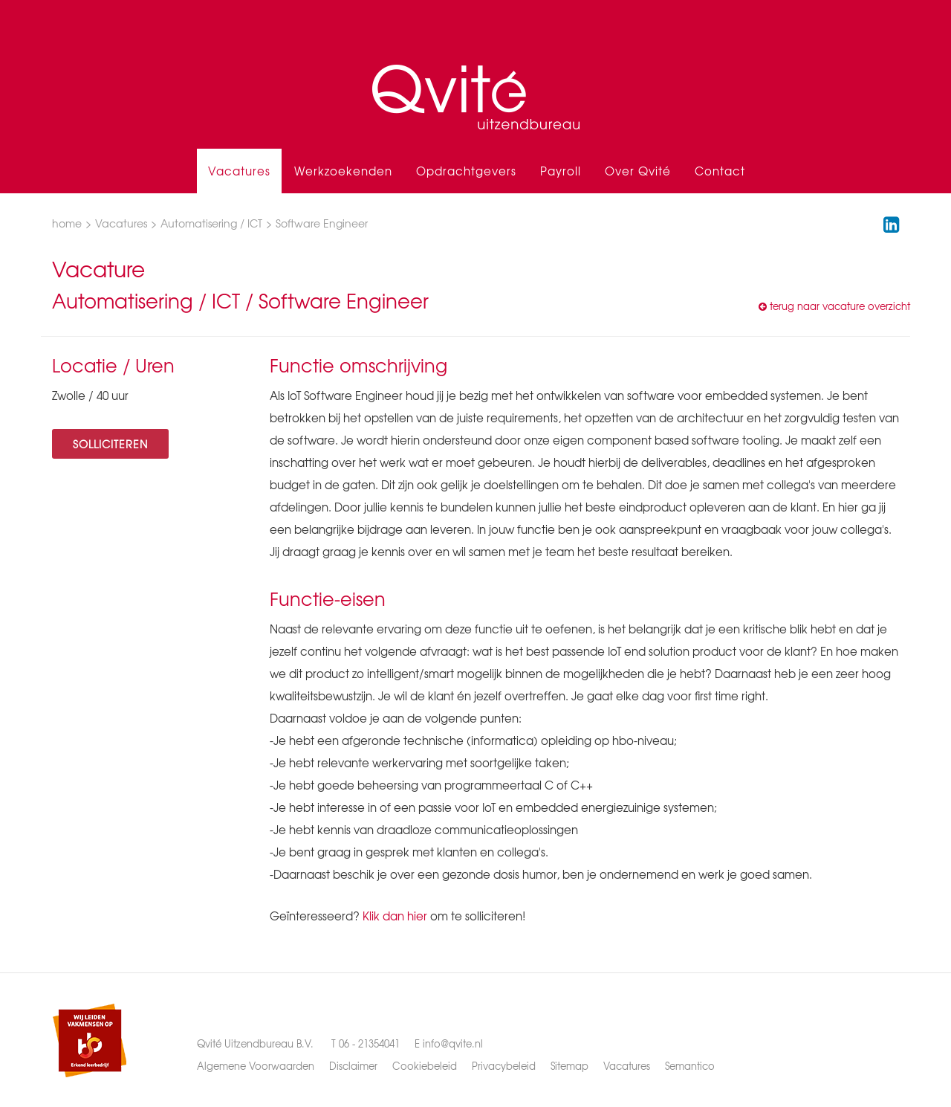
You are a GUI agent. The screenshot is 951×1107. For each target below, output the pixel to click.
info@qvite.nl (453, 1043)
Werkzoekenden (343, 171)
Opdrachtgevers (466, 171)
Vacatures (239, 171)
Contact (720, 171)
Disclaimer (353, 1066)
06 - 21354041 (369, 1043)
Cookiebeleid (424, 1066)
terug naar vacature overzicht (834, 306)
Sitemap (569, 1066)
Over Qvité (638, 171)
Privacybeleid (504, 1066)
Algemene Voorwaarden (255, 1066)
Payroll (560, 171)
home (67, 223)
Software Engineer (322, 223)
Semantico (690, 1066)
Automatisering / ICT (211, 223)
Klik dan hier (395, 916)
